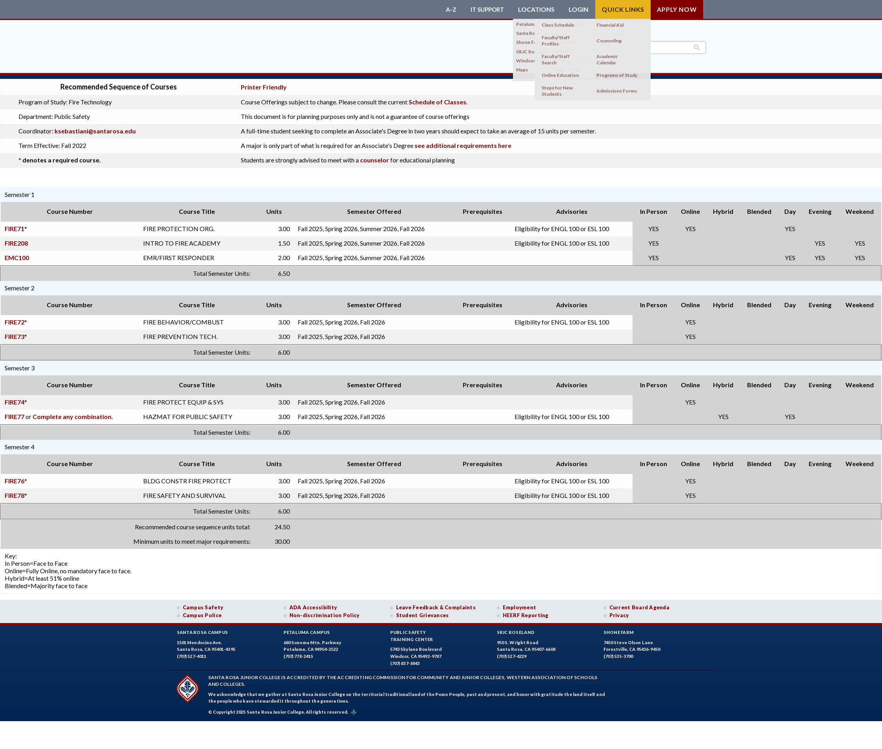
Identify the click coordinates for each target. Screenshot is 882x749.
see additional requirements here (463, 142)
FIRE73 (14, 332)
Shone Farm (619, 628)
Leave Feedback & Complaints (436, 603)
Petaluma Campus (307, 628)
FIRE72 (14, 318)
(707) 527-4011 (192, 652)
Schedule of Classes (437, 98)
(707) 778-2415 (298, 652)
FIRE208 (16, 239)
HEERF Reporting (526, 612)
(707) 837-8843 (405, 659)
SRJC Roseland (516, 628)
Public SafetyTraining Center (411, 632)
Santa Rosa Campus (202, 628)
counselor (374, 156)
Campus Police (202, 612)
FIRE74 (14, 398)
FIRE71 (14, 224)
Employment (519, 603)
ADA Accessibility (313, 603)
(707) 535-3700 (618, 652)
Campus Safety (203, 603)
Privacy (619, 612)
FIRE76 (14, 477)
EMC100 (17, 253)
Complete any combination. (73, 412)
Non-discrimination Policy (324, 612)
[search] (663, 47)
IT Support (485, 9)
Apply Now (677, 9)
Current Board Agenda (639, 603)
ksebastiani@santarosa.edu (95, 127)
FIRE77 (14, 412)
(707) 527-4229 (512, 652)
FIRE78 (14, 491)
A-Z (447, 9)
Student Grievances (422, 612)
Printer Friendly (264, 83)
